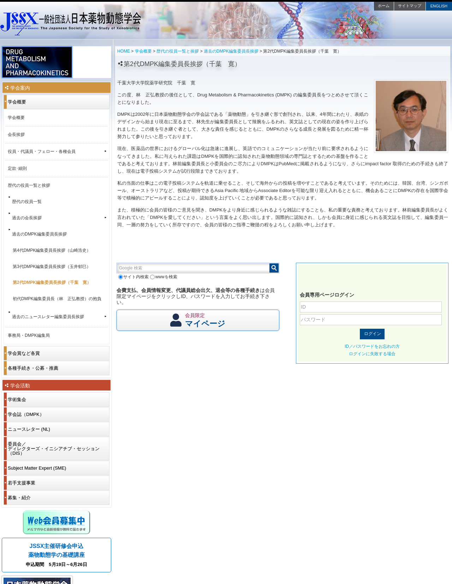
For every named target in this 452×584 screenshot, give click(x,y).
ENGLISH (438, 6)
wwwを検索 (163, 276)
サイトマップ (409, 6)
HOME (123, 51)
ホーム (383, 6)
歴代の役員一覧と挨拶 (177, 51)
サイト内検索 (133, 276)
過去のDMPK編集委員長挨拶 (231, 51)
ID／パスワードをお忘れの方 (372, 346)
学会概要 (143, 51)
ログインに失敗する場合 (372, 353)
